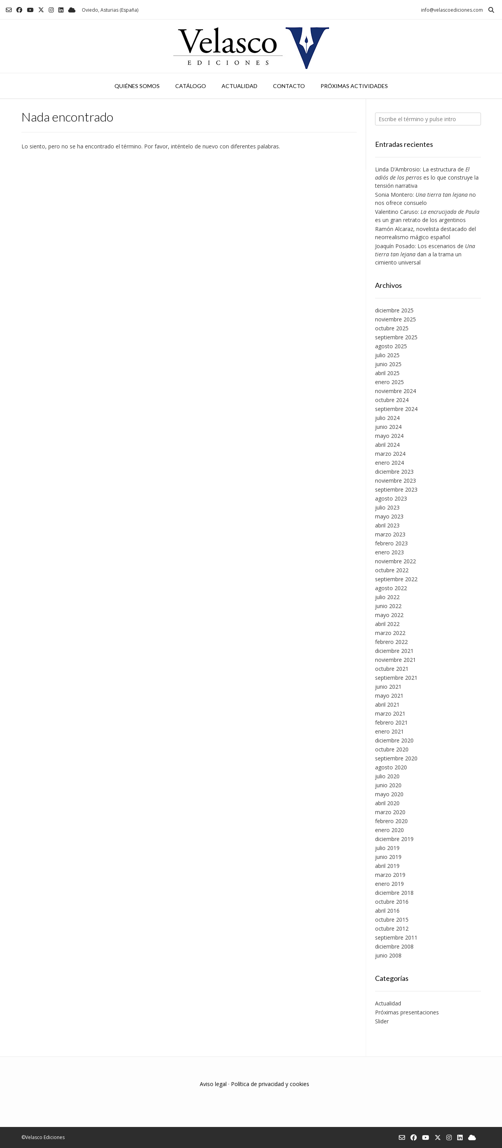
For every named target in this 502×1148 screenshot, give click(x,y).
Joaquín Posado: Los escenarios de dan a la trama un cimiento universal (425, 254)
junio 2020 (388, 785)
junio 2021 (388, 686)
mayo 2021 (389, 695)
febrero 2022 (391, 641)
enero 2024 (389, 462)
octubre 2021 (392, 668)
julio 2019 (387, 848)
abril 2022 (387, 624)
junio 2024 (388, 426)
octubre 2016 (392, 901)
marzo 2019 (390, 874)
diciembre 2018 (394, 892)
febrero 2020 (391, 821)
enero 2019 (389, 883)
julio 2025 (387, 355)
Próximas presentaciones (407, 1012)
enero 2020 (389, 830)
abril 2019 (387, 865)
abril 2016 (387, 910)
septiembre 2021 (396, 677)
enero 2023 (389, 552)
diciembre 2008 (394, 946)
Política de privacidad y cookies (270, 1084)
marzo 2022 (390, 633)
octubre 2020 (392, 749)
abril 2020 (387, 803)
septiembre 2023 (396, 489)
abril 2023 (387, 525)
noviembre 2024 (395, 391)
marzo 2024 (390, 453)
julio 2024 (387, 417)
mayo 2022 (389, 615)
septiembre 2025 (396, 337)
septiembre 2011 (396, 937)
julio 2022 (387, 597)
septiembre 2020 (396, 758)
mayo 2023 (389, 516)
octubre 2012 (392, 928)
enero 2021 (389, 731)
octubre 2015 (392, 919)
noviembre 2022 (395, 561)
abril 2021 (387, 704)
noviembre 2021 (395, 659)
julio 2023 (387, 507)
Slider (382, 1021)
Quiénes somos (137, 86)
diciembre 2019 (394, 839)
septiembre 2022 (396, 579)
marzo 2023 (390, 534)
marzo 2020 (390, 812)
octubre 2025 (392, 328)
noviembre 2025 (395, 319)
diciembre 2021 (394, 650)
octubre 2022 (392, 570)
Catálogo (190, 86)
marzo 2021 (390, 713)
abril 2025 (387, 373)
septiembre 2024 (396, 409)
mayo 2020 (389, 794)
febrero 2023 (391, 543)
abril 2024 (387, 444)
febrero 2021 (391, 722)
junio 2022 (388, 606)
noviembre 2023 (395, 480)
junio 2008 (388, 955)
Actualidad (239, 86)
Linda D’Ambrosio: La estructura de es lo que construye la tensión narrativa (427, 177)
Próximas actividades (354, 86)
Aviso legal (213, 1084)
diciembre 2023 (394, 471)
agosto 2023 (391, 498)
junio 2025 (388, 364)
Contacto (289, 86)
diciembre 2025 (394, 310)
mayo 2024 (389, 435)
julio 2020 (387, 776)
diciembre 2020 (394, 740)
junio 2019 (388, 857)
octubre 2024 (392, 400)
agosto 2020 (391, 767)
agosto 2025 (391, 346)
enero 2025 (389, 382)
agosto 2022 (391, 588)
